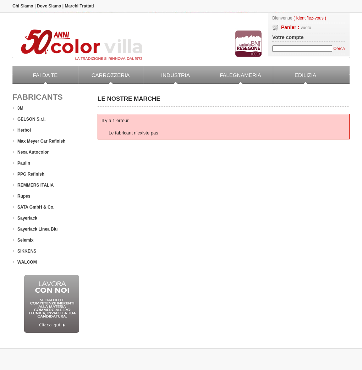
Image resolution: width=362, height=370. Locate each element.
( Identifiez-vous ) (310, 18)
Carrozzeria (104, 78)
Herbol (24, 130)
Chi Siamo (22, 6)
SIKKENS (26, 251)
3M (20, 108)
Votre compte (287, 37)
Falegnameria (234, 78)
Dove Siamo (49, 6)
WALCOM (27, 262)
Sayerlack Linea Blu (37, 229)
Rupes (24, 196)
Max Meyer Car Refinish (41, 141)
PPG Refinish (30, 174)
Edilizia (294, 78)
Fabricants (37, 97)
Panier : (296, 27)
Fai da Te (34, 78)
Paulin (23, 163)
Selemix (25, 240)
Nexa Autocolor (33, 152)
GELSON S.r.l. (31, 119)
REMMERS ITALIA (35, 185)
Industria (166, 78)
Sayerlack (27, 218)
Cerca (339, 48)
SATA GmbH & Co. (35, 207)
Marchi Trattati (79, 6)
